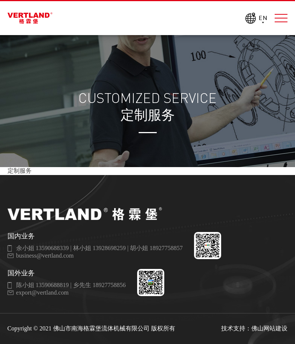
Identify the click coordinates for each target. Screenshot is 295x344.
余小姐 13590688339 (42, 248)
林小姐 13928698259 (99, 248)
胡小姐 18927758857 (156, 248)
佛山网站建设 (269, 328)
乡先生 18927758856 (99, 285)
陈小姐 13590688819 (42, 285)
